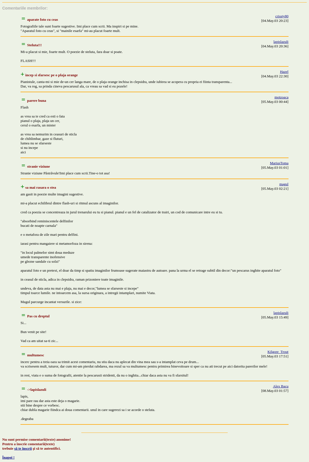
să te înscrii (23, 448)
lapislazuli (280, 42)
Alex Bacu (280, 386)
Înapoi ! (8, 457)
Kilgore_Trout (278, 352)
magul (284, 184)
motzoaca (282, 97)
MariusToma (279, 163)
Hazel (284, 72)
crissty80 (282, 16)
